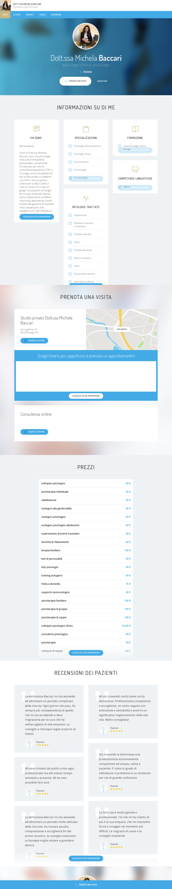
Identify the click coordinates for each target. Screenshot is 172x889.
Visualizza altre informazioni (36, 216)
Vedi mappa (122, 329)
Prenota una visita (86, 884)
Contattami (102, 81)
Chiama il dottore (34, 340)
